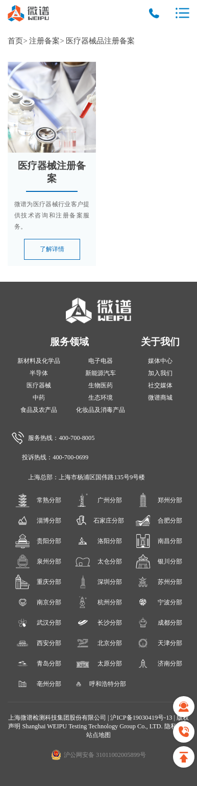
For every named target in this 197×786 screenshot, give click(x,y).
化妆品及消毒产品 (100, 409)
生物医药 (100, 385)
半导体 (39, 373)
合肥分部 (158, 520)
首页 (15, 41)
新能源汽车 (100, 373)
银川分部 (158, 561)
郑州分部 (158, 500)
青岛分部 (38, 663)
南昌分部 (158, 541)
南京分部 (38, 602)
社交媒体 (160, 385)
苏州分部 (158, 582)
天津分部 (158, 643)
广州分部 (98, 500)
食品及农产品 (38, 409)
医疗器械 (39, 385)
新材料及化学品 (38, 360)
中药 (39, 397)
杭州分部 (98, 602)
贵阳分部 (38, 541)
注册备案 (44, 41)
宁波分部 (158, 602)
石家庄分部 (98, 520)
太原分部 (98, 663)
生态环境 (100, 397)
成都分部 (158, 622)
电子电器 (100, 360)
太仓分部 (98, 561)
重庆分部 (38, 582)
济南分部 (158, 663)
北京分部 (98, 643)
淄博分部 (38, 520)
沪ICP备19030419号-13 (142, 717)
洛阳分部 (98, 541)
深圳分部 (98, 582)
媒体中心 (160, 360)
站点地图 (98, 735)
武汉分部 (38, 622)
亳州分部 (38, 684)
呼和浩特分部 (98, 684)
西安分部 (38, 643)
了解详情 (52, 249)
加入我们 (160, 373)
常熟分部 (38, 500)
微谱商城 (160, 397)
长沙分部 (98, 622)
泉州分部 (38, 561)
